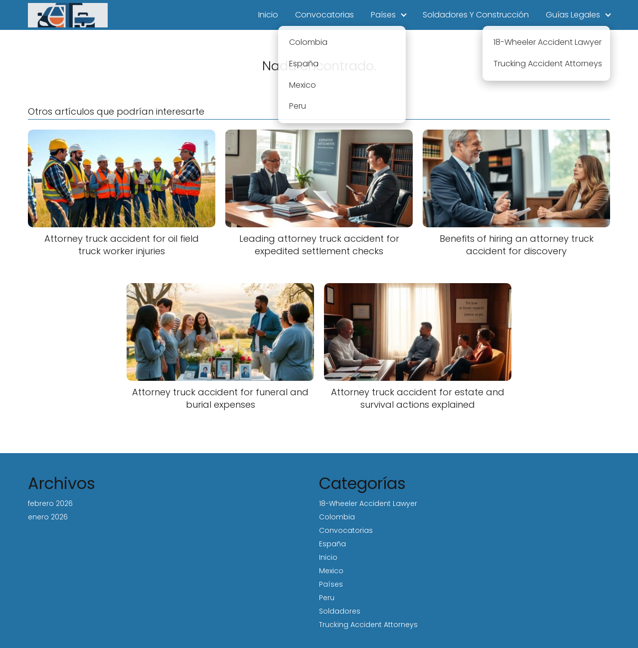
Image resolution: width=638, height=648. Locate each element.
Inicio (268, 14)
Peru (326, 598)
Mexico (331, 571)
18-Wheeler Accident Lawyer (368, 503)
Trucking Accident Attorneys (368, 625)
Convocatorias (324, 14)
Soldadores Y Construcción (476, 14)
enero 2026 (48, 517)
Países (383, 14)
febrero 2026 (50, 503)
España (332, 544)
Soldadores (339, 611)
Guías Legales (573, 14)
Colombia (337, 517)
